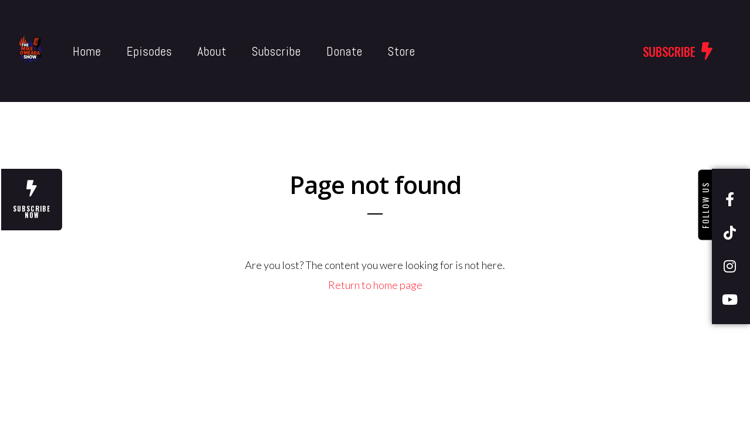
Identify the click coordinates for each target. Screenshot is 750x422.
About (186, 51)
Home (61, 51)
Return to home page (375, 284)
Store (376, 51)
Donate (319, 51)
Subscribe (250, 51)
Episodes (123, 51)
